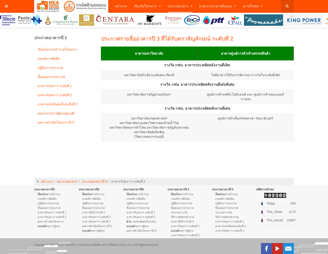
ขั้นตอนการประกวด (51, 77)
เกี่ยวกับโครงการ (147, 6)
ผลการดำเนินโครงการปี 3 (56, 122)
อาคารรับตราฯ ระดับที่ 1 (55, 86)
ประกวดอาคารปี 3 (94, 181)
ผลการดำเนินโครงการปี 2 (97, 226)
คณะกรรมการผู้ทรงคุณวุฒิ (56, 113)
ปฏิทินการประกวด (50, 68)
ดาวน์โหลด (253, 6)
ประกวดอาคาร (180, 6)
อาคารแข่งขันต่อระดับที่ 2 (230, 226)
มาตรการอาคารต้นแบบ (217, 6)
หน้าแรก (121, 6)
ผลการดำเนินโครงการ (51, 221)
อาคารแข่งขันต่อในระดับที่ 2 (58, 104)
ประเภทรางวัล (179, 212)
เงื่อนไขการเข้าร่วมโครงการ (57, 49)
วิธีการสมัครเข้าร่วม (182, 217)
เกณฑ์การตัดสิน (49, 58)
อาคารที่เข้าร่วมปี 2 (93, 212)
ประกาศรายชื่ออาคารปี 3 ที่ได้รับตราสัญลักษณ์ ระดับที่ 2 (167, 39)
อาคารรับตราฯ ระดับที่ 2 (55, 95)
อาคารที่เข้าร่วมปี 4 (182, 221)
